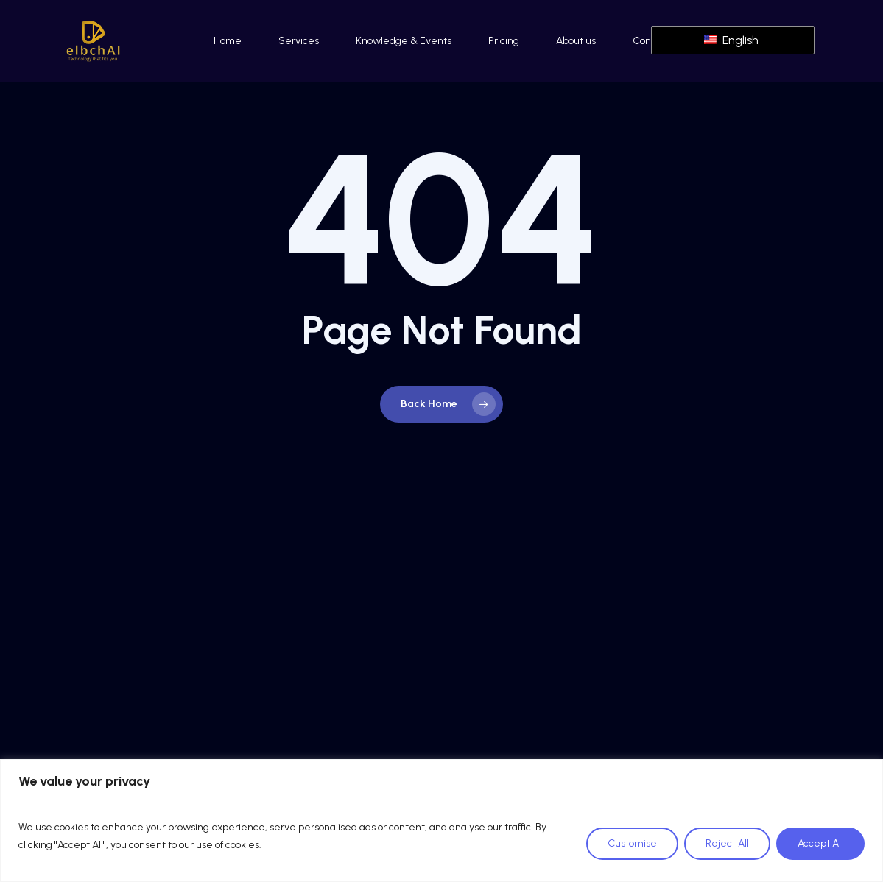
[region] (441, 820)
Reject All (727, 843)
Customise (632, 843)
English (731, 40)
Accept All (820, 843)
